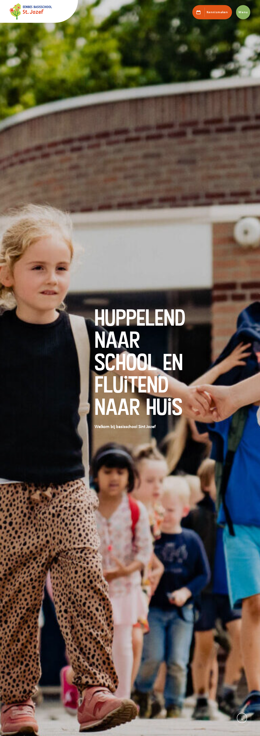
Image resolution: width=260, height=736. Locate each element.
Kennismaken (217, 12)
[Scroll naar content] (242, 718)
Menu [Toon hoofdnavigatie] (243, 12)
